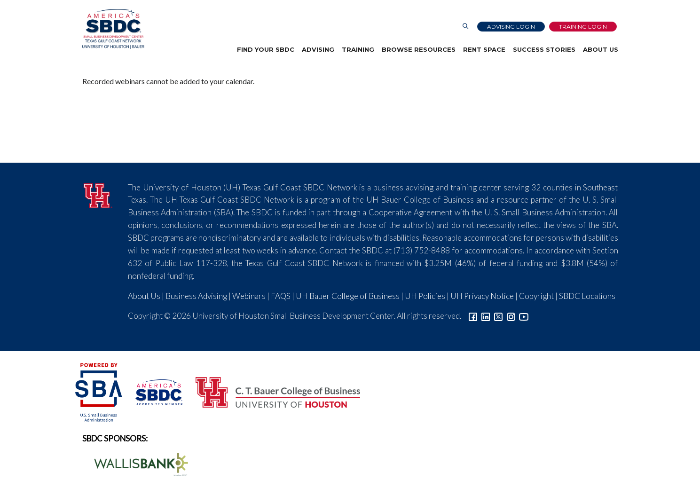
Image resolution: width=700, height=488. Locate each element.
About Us (600, 49)
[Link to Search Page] (465, 26)
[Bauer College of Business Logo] (272, 391)
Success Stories (544, 49)
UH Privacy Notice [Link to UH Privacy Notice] (482, 296)
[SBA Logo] (99, 391)
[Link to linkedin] (485, 316)
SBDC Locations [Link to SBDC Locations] (587, 296)
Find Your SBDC (265, 49)
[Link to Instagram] (511, 316)
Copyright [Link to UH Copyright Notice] (536, 296)
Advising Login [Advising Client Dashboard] (511, 26)
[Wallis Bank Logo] (135, 463)
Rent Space (484, 49)
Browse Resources (419, 49)
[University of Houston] (98, 194)
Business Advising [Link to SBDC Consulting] (196, 296)
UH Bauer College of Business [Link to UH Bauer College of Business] (348, 296)
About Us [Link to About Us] (144, 296)
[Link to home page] (113, 28)
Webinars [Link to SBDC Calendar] (249, 296)
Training (358, 49)
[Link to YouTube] (523, 316)
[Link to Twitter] (498, 316)
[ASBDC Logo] (154, 391)
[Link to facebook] (473, 316)
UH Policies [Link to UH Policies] (425, 296)
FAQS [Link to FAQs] (281, 296)
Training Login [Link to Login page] (583, 26)
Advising (318, 49)
